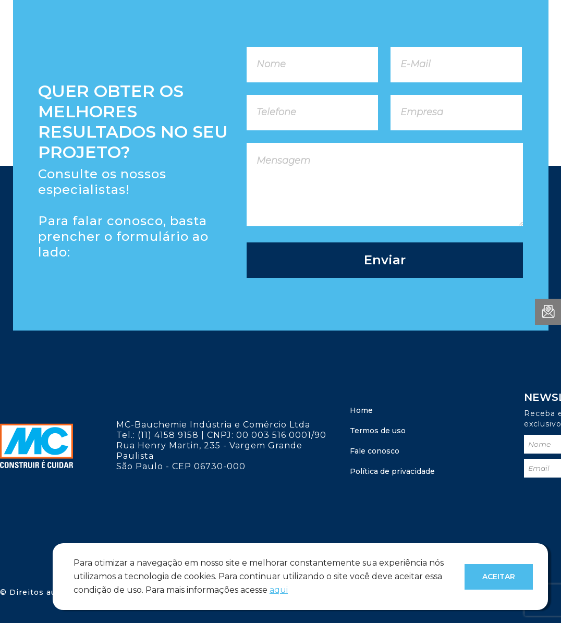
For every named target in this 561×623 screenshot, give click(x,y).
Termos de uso (378, 430)
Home (361, 410)
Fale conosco (374, 451)
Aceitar (498, 576)
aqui (279, 590)
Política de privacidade (392, 471)
